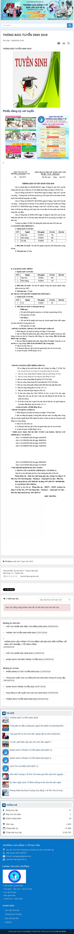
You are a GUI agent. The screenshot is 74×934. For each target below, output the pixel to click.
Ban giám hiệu (9, 895)
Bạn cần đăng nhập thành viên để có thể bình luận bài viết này (32, 607)
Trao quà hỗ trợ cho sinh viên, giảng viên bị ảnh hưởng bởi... (35, 734)
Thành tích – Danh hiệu (13, 899)
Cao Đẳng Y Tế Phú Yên (32, 931)
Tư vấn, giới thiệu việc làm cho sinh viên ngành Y (31, 742)
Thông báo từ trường (13, 914)
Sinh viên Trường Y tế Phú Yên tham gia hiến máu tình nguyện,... (37, 774)
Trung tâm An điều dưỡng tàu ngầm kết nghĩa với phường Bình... (37, 726)
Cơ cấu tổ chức (10, 892)
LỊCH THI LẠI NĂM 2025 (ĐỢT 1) (24, 766)
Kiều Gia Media (61, 931)
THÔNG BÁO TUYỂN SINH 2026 (24, 718)
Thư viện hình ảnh (12, 910)
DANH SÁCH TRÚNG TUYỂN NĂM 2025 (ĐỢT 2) (31, 750)
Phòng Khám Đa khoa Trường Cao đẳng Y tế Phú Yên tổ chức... (37, 790)
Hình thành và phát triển (13, 886)
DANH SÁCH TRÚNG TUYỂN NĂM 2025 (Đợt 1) (30, 758)
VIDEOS (8, 922)
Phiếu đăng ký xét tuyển (18, 111)
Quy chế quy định (12, 918)
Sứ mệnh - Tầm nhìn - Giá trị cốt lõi (18, 889)
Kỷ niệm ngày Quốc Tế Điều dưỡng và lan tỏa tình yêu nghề (35, 782)
